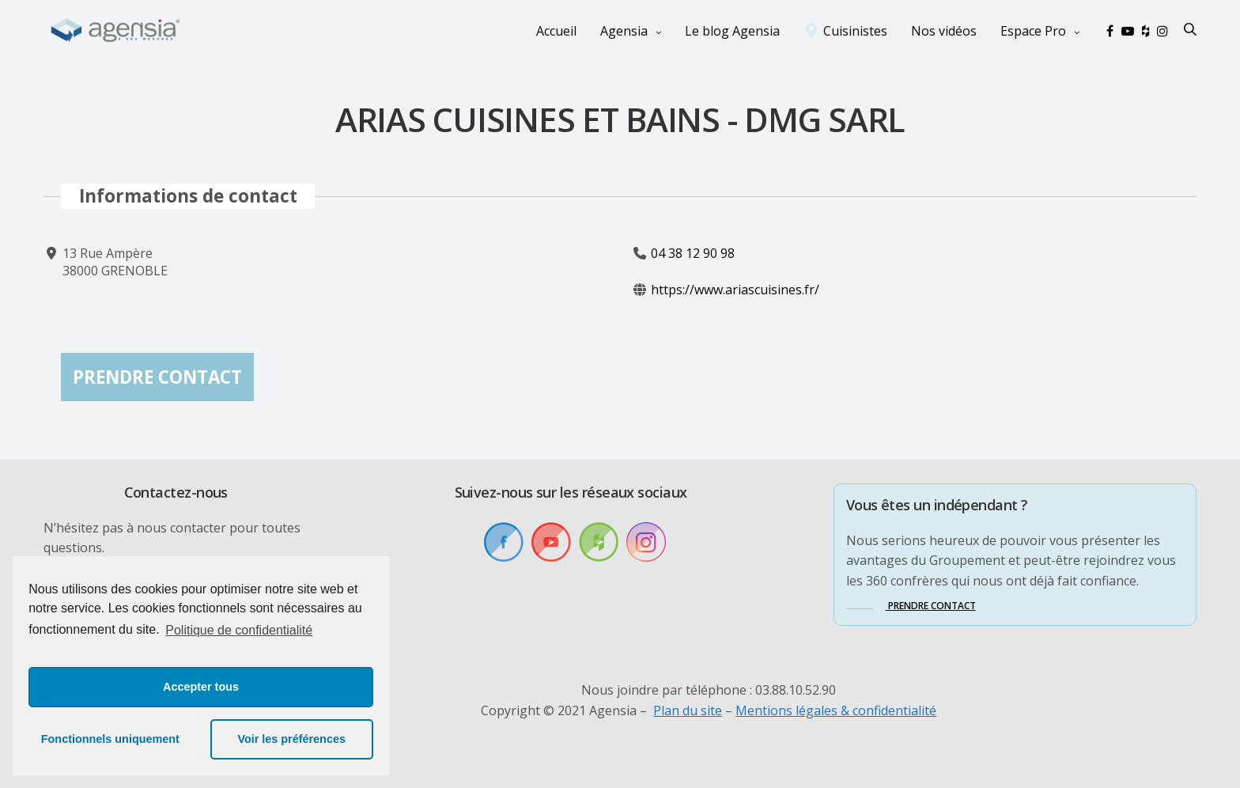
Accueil (556, 30)
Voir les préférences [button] (291, 739)
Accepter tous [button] (201, 686)
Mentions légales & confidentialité (835, 710)
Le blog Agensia (732, 30)
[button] (911, 605)
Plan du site (687, 710)
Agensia (624, 30)
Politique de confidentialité (238, 630)
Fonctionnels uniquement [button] (110, 739)
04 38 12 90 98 (693, 253)
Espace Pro (1033, 30)
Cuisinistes (855, 30)
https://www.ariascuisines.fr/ (735, 290)
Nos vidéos (944, 30)
